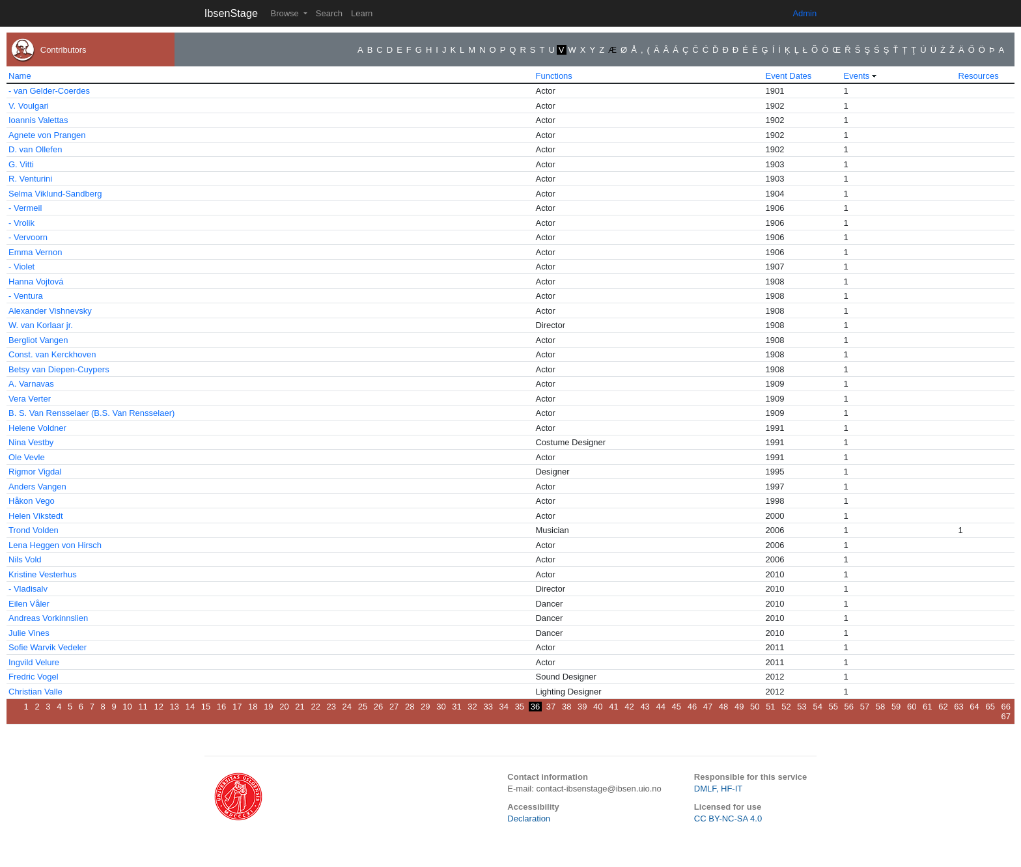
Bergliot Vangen (38, 340)
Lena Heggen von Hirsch (55, 545)
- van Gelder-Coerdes (49, 91)
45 (676, 706)
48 (723, 706)
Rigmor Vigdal (34, 471)
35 (519, 706)
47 (707, 706)
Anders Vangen (37, 486)
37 (550, 706)
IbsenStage (231, 13)
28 (409, 706)
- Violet (21, 266)
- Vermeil (25, 208)
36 (535, 706)
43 (644, 706)
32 (472, 706)
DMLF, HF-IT (718, 788)
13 (174, 706)
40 (597, 706)
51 (770, 706)
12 (158, 706)
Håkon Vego (31, 501)
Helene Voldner (37, 428)
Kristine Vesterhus (42, 574)
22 (315, 706)
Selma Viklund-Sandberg (55, 194)
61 (927, 706)
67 (1006, 716)
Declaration (528, 818)
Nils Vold (25, 559)
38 (566, 706)
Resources (978, 76)
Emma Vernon (35, 252)
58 (880, 706)
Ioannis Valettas (38, 120)
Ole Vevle (26, 457)
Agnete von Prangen (47, 135)
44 (660, 706)
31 (456, 706)
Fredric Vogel (33, 676)
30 (440, 706)
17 (237, 706)
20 (283, 706)
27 (394, 706)
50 (754, 706)
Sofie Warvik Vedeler (47, 647)
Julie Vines (28, 633)
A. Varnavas (31, 384)
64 (974, 706)
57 (864, 706)
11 (142, 706)
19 (268, 706)
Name (19, 76)
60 (911, 706)
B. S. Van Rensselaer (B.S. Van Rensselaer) (91, 413)
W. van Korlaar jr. (40, 325)
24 (347, 706)
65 (989, 706)
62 (942, 706)
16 (221, 706)
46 (692, 706)
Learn (361, 13)
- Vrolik (21, 223)
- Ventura (25, 296)
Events (857, 76)
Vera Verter (29, 399)
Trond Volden (33, 530)
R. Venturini (30, 179)
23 (331, 706)
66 (1006, 706)
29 (425, 706)
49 (739, 706)
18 (252, 706)
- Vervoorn (28, 237)
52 (785, 706)
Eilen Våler (28, 604)
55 (833, 706)
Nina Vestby (30, 442)
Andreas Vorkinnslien (48, 618)
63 (958, 706)
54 (817, 706)
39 (582, 706)
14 (190, 706)
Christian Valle (35, 691)
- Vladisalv (28, 589)
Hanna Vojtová (36, 281)
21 (299, 706)
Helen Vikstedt (35, 516)
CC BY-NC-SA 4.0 (728, 818)
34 (504, 706)
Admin (804, 13)
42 (629, 706)
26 (378, 706)
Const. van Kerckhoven (52, 354)
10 (127, 706)
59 (896, 706)
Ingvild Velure (33, 662)
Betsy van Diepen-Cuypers (58, 369)
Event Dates (789, 76)
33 (487, 706)
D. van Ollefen (35, 149)
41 (613, 706)
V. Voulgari (28, 106)
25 (362, 706)
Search (329, 13)
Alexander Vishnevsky (50, 311)
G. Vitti (21, 164)
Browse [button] (285, 13)
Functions (553, 76)
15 (205, 706)
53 (801, 706)
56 (849, 706)
